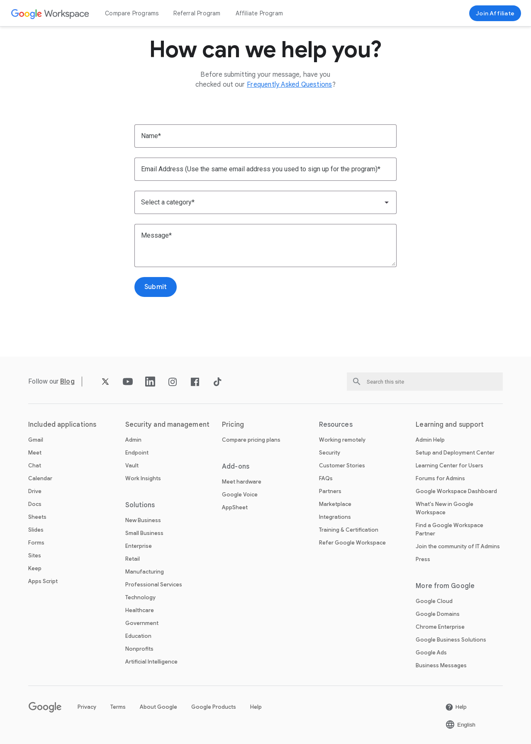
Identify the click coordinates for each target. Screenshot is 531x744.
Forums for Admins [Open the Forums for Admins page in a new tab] (440, 478)
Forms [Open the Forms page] (36, 542)
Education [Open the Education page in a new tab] (138, 635)
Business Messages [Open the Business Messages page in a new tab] (441, 665)
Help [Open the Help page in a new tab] (256, 706)
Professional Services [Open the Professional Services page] (153, 584)
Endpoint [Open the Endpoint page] (137, 452)
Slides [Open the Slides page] (36, 529)
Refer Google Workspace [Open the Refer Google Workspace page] (352, 542)
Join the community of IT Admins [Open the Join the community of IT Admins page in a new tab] (458, 546)
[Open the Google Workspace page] (50, 13)
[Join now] (495, 13)
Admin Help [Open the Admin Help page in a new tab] (430, 439)
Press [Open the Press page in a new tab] (423, 559)
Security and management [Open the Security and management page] (167, 425)
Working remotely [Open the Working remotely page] (342, 439)
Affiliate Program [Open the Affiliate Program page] (259, 13)
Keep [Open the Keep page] (34, 568)
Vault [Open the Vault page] (132, 465)
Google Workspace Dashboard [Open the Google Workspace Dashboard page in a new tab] (456, 491)
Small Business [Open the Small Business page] (144, 533)
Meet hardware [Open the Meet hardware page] (241, 481)
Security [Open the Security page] (329, 452)
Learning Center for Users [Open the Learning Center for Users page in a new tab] (449, 465)
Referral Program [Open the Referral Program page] (196, 13)
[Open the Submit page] (155, 287)
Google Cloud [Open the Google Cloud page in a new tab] (434, 601)
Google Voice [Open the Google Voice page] (240, 494)
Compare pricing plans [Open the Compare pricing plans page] (251, 439)
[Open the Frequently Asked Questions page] (289, 84)
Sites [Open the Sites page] (34, 555)
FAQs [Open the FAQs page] (326, 478)
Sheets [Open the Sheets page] (37, 516)
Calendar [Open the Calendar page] (40, 478)
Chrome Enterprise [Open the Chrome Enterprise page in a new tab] (440, 626)
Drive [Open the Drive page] (34, 491)
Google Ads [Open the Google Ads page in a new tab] (431, 652)
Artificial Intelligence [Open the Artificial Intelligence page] (151, 661)
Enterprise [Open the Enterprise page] (138, 545)
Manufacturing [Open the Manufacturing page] (144, 571)
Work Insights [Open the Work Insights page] (143, 478)
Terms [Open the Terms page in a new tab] (118, 706)
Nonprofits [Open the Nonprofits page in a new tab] (139, 648)
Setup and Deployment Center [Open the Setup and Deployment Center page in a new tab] (455, 452)
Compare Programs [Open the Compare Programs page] (131, 13)
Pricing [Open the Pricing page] (233, 425)
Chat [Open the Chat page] (34, 465)
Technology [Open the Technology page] (140, 597)
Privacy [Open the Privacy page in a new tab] (87, 706)
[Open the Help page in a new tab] (456, 707)
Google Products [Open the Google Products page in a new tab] (213, 706)
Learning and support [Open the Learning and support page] (450, 425)
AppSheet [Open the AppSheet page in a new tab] (235, 507)
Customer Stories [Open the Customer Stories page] (342, 465)
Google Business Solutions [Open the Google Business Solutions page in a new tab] (451, 639)
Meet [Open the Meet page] (34, 452)
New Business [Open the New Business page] (143, 520)
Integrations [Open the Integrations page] (335, 516)
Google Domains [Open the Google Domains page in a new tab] (438, 614)
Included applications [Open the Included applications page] (62, 425)
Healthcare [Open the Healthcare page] (139, 610)
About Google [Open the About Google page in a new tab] (158, 706)
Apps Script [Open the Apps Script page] (43, 581)
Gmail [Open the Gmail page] (35, 439)
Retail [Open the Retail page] (132, 558)
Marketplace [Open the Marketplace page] (335, 504)
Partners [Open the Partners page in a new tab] (330, 491)
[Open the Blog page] (67, 381)
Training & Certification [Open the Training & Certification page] (348, 529)
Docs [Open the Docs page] (34, 504)
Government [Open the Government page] (141, 623)
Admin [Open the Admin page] (133, 439)
